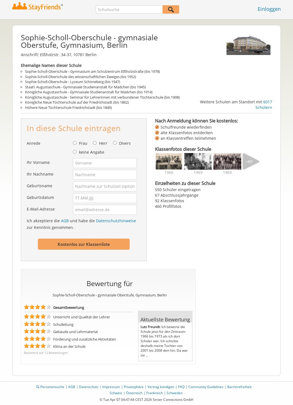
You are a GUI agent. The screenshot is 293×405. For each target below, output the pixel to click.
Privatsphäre (134, 386)
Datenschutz (89, 386)
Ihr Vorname (38, 162)
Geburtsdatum (40, 197)
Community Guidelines (205, 386)
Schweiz (116, 393)
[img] (169, 161)
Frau (83, 143)
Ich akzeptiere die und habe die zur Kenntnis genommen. (81, 224)
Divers (125, 143)
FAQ (181, 386)
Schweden (175, 393)
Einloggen (269, 9)
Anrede (33, 143)
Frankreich (154, 393)
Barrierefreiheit (239, 386)
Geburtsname (39, 185)
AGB (65, 220)
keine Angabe (91, 152)
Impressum (111, 386)
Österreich (134, 393)
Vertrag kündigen (160, 386)
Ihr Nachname (40, 174)
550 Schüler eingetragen (178, 189)
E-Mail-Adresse (41, 209)
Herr (103, 143)
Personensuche (52, 386)
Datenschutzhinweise (116, 220)
